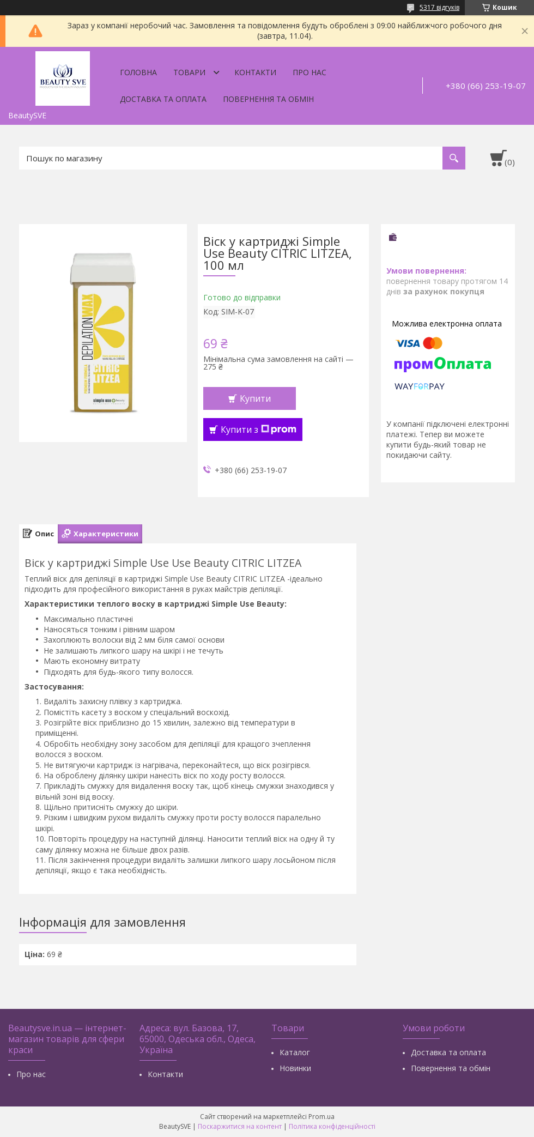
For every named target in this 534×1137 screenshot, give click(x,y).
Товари (189, 72)
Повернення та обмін (268, 99)
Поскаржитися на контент (240, 1126)
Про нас (309, 72)
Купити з (258, 430)
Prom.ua (321, 1116)
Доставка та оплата (163, 99)
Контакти (255, 72)
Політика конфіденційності (332, 1126)
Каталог (295, 1052)
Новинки (295, 1068)
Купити (255, 398)
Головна (138, 72)
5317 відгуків (439, 7)
